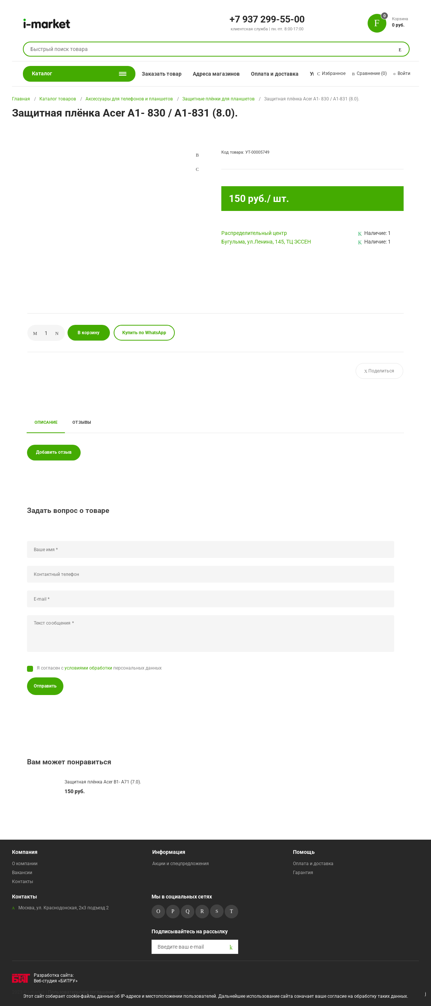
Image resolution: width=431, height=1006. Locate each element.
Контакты (22, 881)
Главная (21, 99)
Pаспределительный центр (254, 233)
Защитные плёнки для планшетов (218, 99)
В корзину (88, 332)
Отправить (45, 686)
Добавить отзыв (54, 452)
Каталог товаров (57, 99)
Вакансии (22, 872)
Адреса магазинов (216, 74)
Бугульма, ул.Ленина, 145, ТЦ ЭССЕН (266, 242)
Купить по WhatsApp (144, 332)
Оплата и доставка (275, 74)
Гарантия (303, 872)
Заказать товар (162, 74)
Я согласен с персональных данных (99, 668)
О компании (25, 863)
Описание (46, 422)
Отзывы (81, 422)
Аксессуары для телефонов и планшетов (129, 99)
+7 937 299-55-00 (267, 19)
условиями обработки (88, 668)
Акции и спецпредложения (180, 863)
